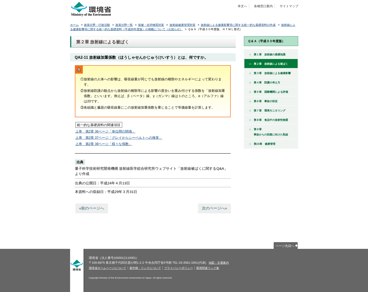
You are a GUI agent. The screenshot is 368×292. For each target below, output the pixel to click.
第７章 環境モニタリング (267, 110)
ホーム (74, 25)
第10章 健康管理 (262, 143)
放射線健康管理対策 (182, 25)
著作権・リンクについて (145, 268)
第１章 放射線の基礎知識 (267, 54)
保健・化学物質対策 (151, 25)
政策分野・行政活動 (97, 25)
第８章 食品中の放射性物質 (268, 119)
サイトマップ (289, 6)
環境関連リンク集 (207, 268)
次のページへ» (214, 208)
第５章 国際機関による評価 (268, 91)
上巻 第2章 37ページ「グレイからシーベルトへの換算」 (119, 138)
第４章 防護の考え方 (264, 82)
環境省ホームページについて (107, 268)
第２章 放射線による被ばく (268, 63)
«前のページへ (91, 208)
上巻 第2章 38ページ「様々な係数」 (103, 144)
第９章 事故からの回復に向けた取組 (268, 132)
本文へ (242, 6)
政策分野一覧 (124, 25)
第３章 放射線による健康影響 (270, 73)
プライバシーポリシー (178, 268)
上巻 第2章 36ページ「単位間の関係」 (105, 131)
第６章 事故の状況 (263, 101)
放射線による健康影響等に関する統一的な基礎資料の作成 (238, 25)
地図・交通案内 (219, 262)
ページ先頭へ (285, 246)
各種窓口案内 (263, 6)
